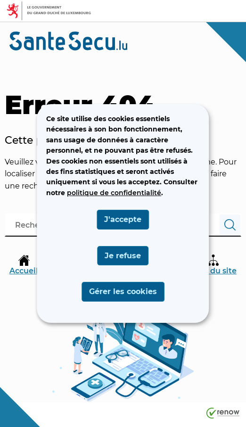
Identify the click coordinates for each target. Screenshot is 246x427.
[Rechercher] (230, 225)
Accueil (23, 265)
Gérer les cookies (123, 291)
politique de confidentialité (114, 193)
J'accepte (122, 219)
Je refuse (123, 255)
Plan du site (213, 265)
